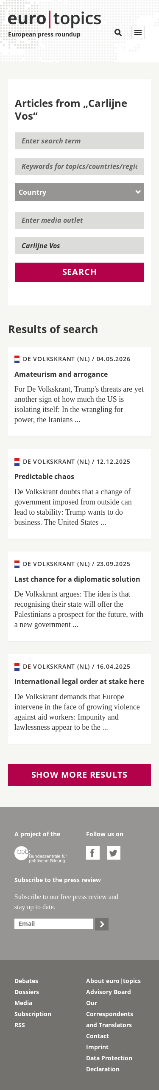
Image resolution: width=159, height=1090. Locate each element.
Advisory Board (108, 992)
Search (79, 271)
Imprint (97, 1047)
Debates (26, 981)
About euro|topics (113, 981)
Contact (97, 1036)
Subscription (32, 1014)
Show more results (79, 774)
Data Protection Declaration (109, 1063)
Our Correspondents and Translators (109, 1014)
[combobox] (80, 192)
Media (23, 1003)
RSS (19, 1025)
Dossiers (26, 992)
